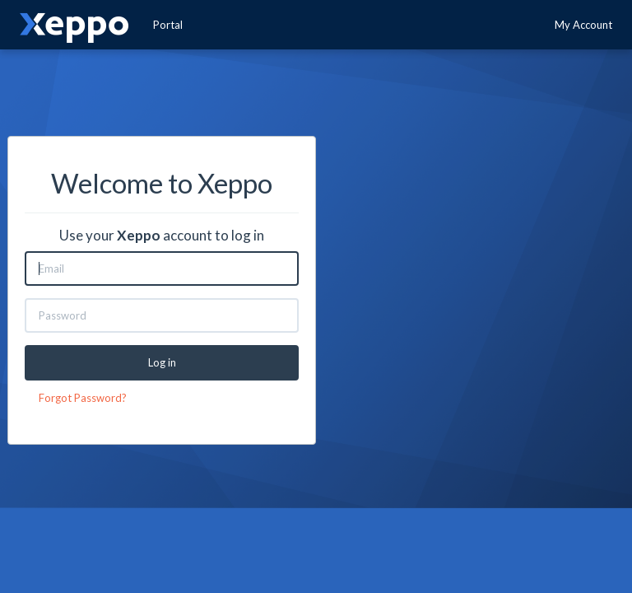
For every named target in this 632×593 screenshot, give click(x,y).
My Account (583, 24)
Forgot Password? (83, 397)
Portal (168, 24)
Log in (162, 362)
